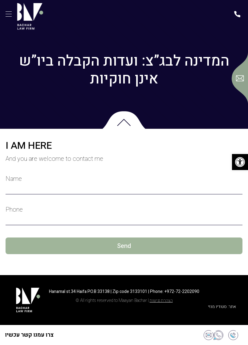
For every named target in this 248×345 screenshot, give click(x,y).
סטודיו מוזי (217, 306)
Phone (14, 210)
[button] (240, 162)
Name (14, 179)
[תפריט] (8, 14)
